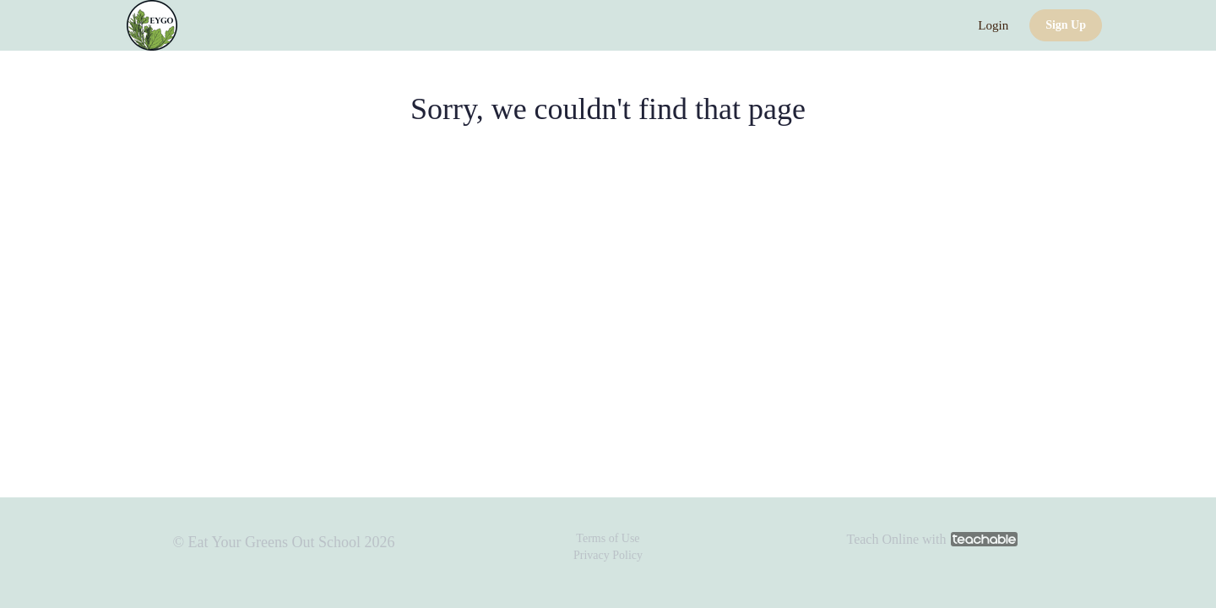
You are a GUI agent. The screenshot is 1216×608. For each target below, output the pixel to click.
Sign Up (1065, 25)
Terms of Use (607, 538)
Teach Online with (932, 539)
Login (993, 25)
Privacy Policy (608, 555)
